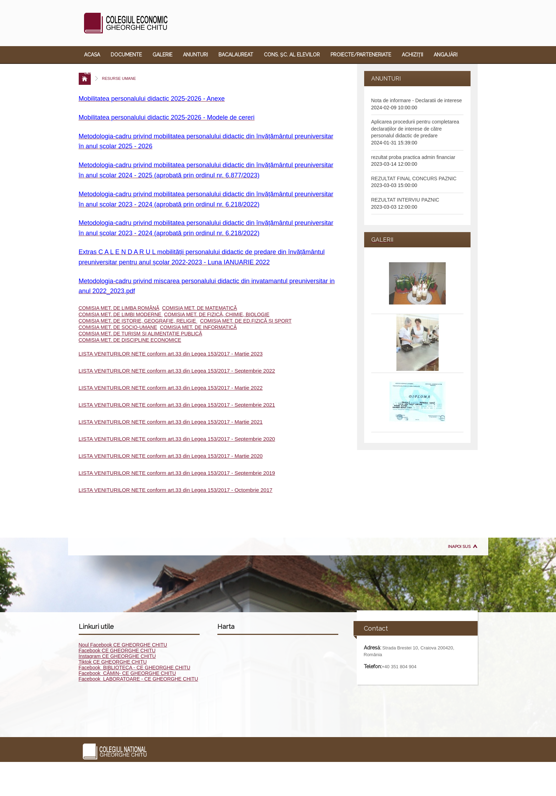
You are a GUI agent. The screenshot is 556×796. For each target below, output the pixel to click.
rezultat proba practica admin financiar (413, 157)
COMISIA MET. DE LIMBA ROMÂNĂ (119, 308)
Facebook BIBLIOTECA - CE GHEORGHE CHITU (134, 667)
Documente (126, 54)
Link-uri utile (228, 72)
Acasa (92, 54)
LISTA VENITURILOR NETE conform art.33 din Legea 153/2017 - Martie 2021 (171, 422)
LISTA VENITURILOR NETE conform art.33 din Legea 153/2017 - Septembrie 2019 (177, 473)
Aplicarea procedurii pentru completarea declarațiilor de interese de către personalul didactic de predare (415, 128)
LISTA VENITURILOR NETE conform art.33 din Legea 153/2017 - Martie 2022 (171, 388)
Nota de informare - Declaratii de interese (416, 100)
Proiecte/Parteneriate (360, 54)
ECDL (148, 72)
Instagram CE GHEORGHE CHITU (117, 656)
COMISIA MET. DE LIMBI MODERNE (121, 314)
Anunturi (195, 54)
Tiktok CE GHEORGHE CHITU (113, 662)
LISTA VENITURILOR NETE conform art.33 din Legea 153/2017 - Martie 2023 (171, 354)
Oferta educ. (183, 72)
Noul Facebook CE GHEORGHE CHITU (123, 645)
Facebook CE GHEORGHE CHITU (117, 650)
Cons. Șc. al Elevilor (292, 54)
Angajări (445, 54)
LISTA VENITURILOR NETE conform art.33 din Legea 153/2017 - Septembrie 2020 (177, 439)
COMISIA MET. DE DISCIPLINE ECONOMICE (130, 340)
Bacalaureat (235, 54)
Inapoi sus (459, 546)
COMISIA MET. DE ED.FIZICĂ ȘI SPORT (245, 321)
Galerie (162, 54)
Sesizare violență (108, 72)
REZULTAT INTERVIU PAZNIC (405, 200)
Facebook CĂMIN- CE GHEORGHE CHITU (127, 673)
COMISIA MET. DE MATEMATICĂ (199, 308)
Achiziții (412, 54)
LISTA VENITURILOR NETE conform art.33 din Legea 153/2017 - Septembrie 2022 (177, 371)
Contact (269, 72)
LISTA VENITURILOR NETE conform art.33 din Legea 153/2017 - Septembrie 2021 (177, 405)
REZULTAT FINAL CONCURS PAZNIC (414, 178)
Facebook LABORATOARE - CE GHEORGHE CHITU (138, 679)
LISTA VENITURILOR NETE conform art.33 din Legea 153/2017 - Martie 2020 (171, 456)
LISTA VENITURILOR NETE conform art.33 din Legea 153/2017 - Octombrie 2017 (176, 490)
